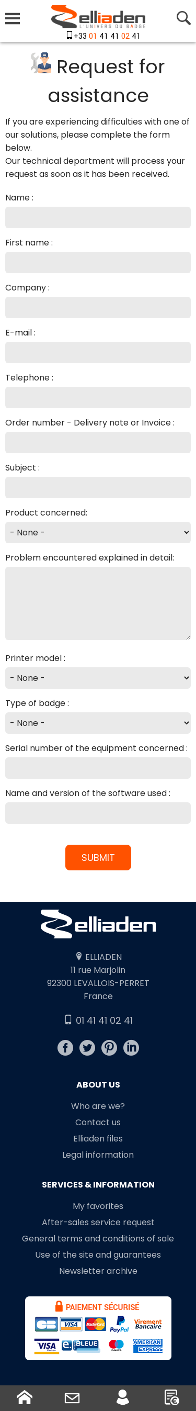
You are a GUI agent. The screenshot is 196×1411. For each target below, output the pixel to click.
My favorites (98, 1206)
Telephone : (29, 378)
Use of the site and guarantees (98, 1255)
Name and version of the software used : (87, 793)
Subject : (22, 468)
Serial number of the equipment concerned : (96, 748)
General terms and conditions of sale (98, 1239)
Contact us (98, 1122)
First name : (29, 243)
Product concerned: (46, 513)
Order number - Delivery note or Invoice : (90, 423)
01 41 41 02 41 (98, 1020)
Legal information (98, 1155)
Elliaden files (98, 1139)
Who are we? (98, 1106)
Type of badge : (37, 703)
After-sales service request (98, 1222)
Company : (27, 288)
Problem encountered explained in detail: (89, 558)
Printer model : (35, 658)
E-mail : (20, 333)
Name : (19, 198)
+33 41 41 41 (107, 36)
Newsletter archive (98, 1271)
